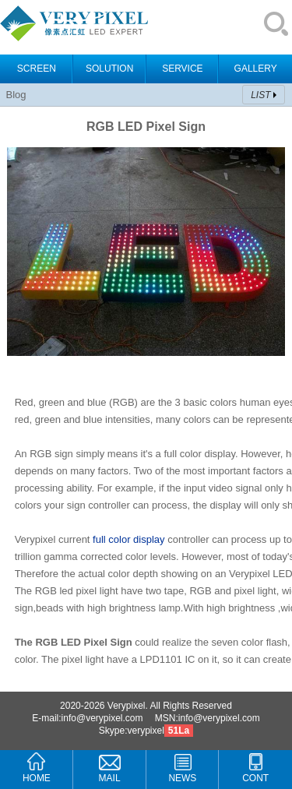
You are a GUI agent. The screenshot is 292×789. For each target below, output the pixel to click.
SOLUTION (109, 68)
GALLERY (255, 68)
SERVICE (182, 68)
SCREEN (36, 68)
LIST (260, 95)
